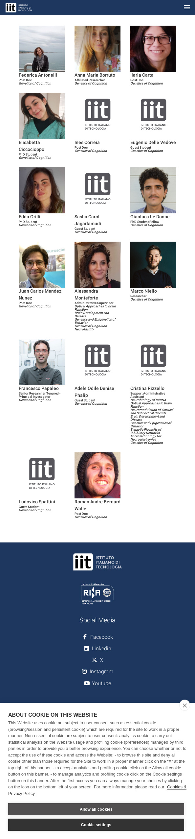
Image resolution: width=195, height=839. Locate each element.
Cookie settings (96, 825)
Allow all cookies (96, 809)
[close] (184, 705)
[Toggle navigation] (187, 8)
